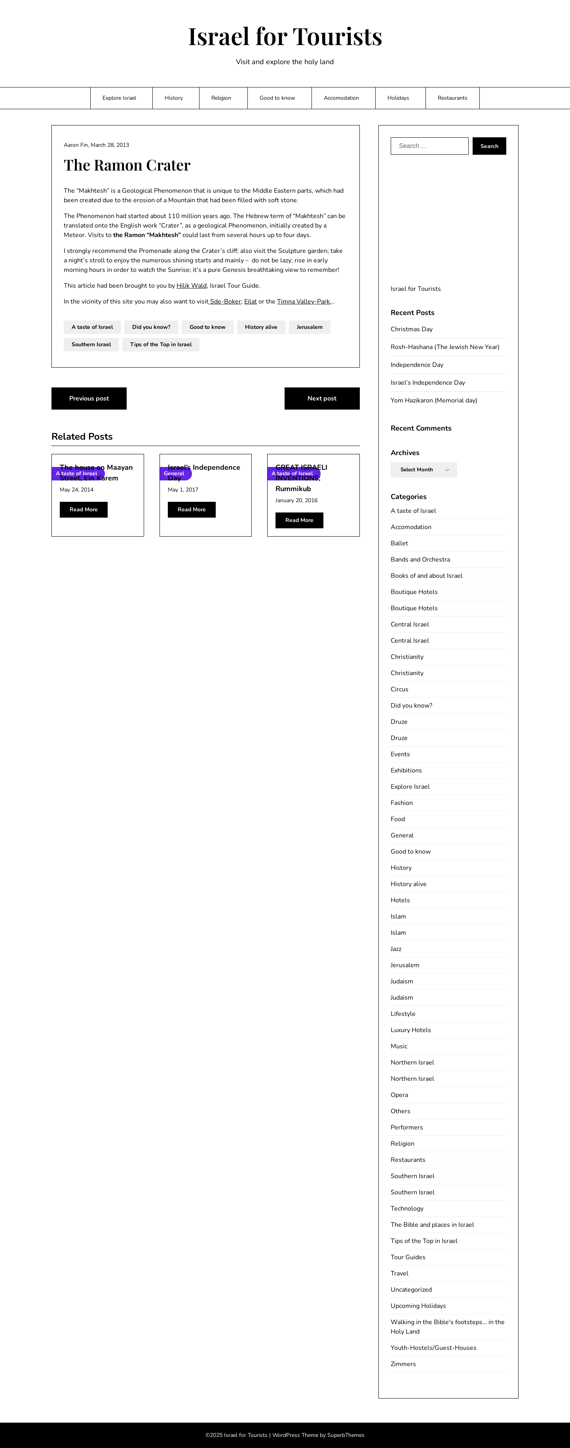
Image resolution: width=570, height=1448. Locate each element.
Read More (84, 509)
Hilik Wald (192, 285)
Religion (221, 98)
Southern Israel (91, 344)
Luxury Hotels (411, 1030)
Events (400, 754)
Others (400, 1111)
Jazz (396, 949)
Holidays (398, 98)
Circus (399, 689)
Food (398, 819)
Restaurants (452, 98)
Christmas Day (412, 329)
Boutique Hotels (414, 592)
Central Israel (410, 624)
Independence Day (417, 365)
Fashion (402, 803)
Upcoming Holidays (418, 1306)
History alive (261, 327)
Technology (407, 1208)
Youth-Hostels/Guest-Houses (434, 1348)
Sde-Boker (225, 301)
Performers (407, 1127)
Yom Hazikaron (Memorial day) (434, 400)
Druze (399, 721)
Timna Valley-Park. (304, 301)
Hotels (400, 900)
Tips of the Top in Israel (161, 344)
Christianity (407, 657)
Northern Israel (412, 1062)
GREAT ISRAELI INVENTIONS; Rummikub (301, 478)
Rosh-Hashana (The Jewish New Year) (445, 347)
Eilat (250, 301)
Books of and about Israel (427, 575)
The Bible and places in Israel (432, 1224)
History (174, 98)
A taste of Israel (92, 327)
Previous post (89, 398)
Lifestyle (403, 1014)
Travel (399, 1273)
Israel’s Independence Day (428, 382)
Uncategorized (411, 1289)
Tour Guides (408, 1257)
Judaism (402, 981)
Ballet (399, 543)
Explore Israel (119, 98)
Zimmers (403, 1364)
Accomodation (341, 98)
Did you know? (151, 327)
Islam (398, 916)
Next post (322, 398)
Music (399, 1046)
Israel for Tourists (285, 35)
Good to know (277, 98)
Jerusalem (310, 327)
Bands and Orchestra (420, 559)
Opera (399, 1095)
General (402, 835)
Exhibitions (406, 770)
